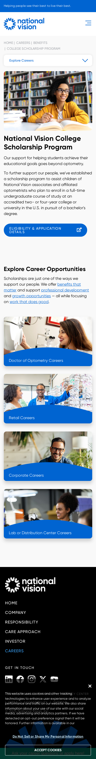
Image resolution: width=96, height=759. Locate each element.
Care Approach (23, 631)
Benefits (40, 43)
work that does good (29, 301)
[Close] (89, 686)
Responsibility (21, 622)
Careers (22, 43)
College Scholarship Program (33, 48)
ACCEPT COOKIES (48, 750)
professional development (65, 290)
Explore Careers (21, 60)
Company (15, 612)
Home (8, 43)
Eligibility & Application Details (35, 230)
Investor (15, 641)
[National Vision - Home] (24, 24)
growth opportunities (31, 295)
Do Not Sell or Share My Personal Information (48, 736)
